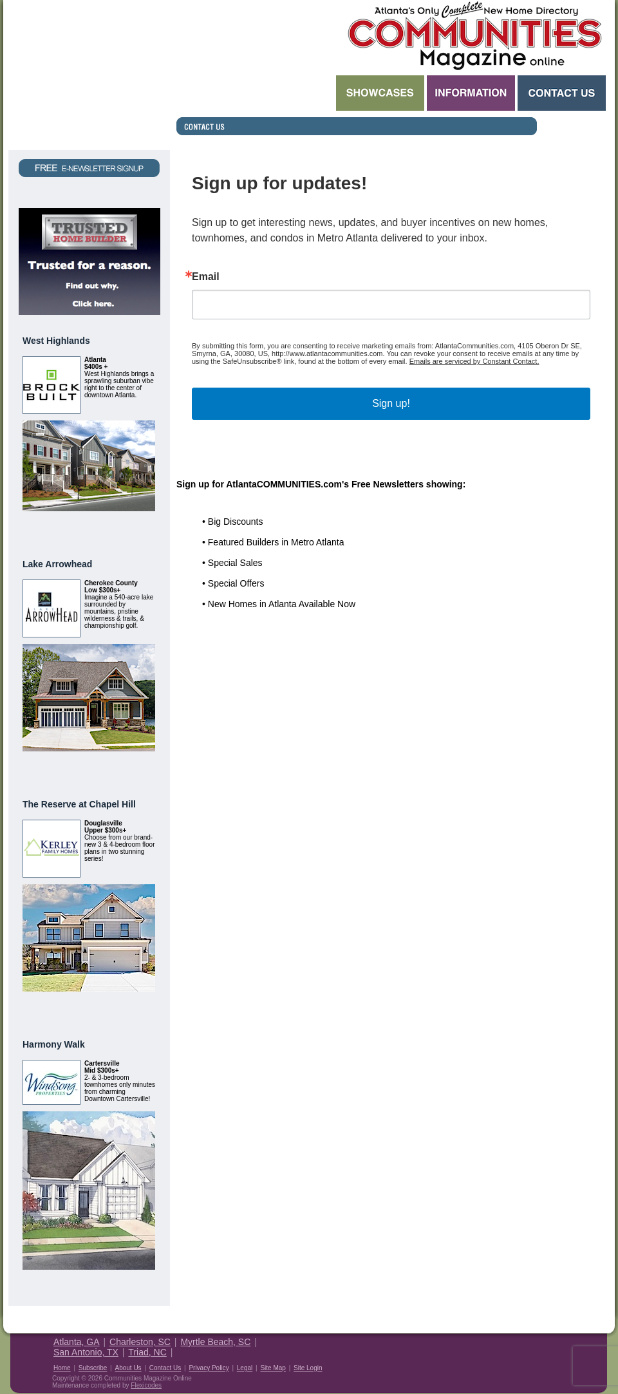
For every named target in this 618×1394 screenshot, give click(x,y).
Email (206, 277)
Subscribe (93, 1367)
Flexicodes (146, 1385)
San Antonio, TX (85, 1352)
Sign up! (391, 403)
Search (254, 93)
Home (62, 1367)
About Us (128, 1367)
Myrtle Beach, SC (215, 1342)
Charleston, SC (140, 1342)
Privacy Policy (209, 1367)
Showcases (380, 93)
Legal (244, 1367)
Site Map (272, 1367)
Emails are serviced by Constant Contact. (474, 361)
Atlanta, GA (76, 1342)
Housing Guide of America (568, 1351)
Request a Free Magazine (89, 75)
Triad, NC (147, 1352)
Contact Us (562, 93)
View (139, 527)
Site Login (308, 1367)
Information (471, 93)
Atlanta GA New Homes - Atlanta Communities (473, 35)
